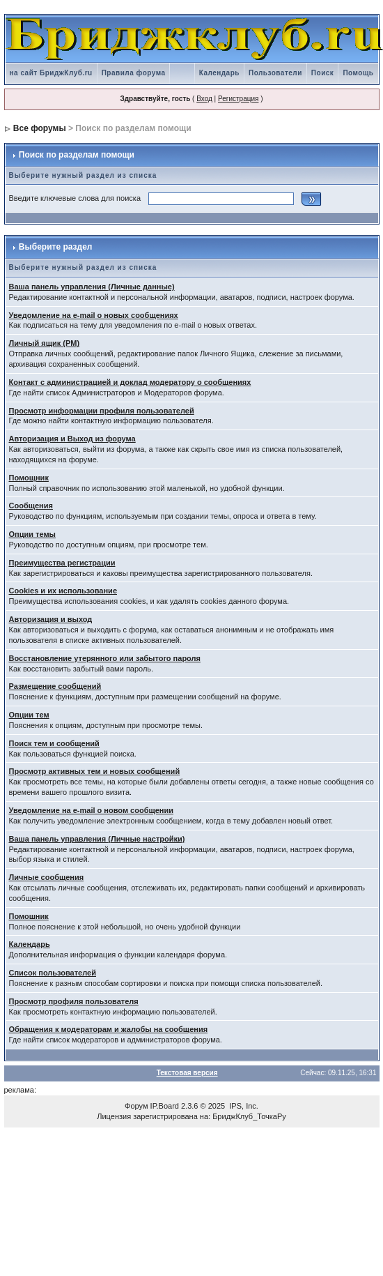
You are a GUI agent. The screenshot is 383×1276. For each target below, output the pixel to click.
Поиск (322, 73)
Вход (204, 98)
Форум (136, 1106)
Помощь (358, 73)
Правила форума (134, 73)
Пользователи (275, 73)
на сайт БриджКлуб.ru (51, 73)
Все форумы (39, 128)
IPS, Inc (242, 1106)
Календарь (219, 73)
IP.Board (164, 1106)
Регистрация (238, 98)
